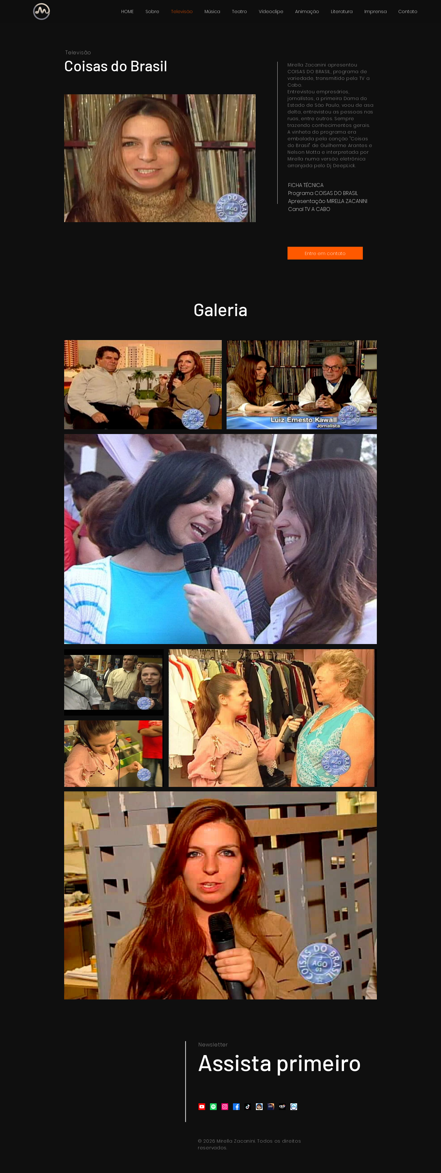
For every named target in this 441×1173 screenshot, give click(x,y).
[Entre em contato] (325, 253)
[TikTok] (247, 1106)
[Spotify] (213, 1106)
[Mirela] (259, 1106)
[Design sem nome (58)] (293, 1106)
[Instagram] (224, 1106)
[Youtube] (201, 1106)
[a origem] (270, 1106)
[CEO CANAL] (282, 1106)
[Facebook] (236, 1106)
